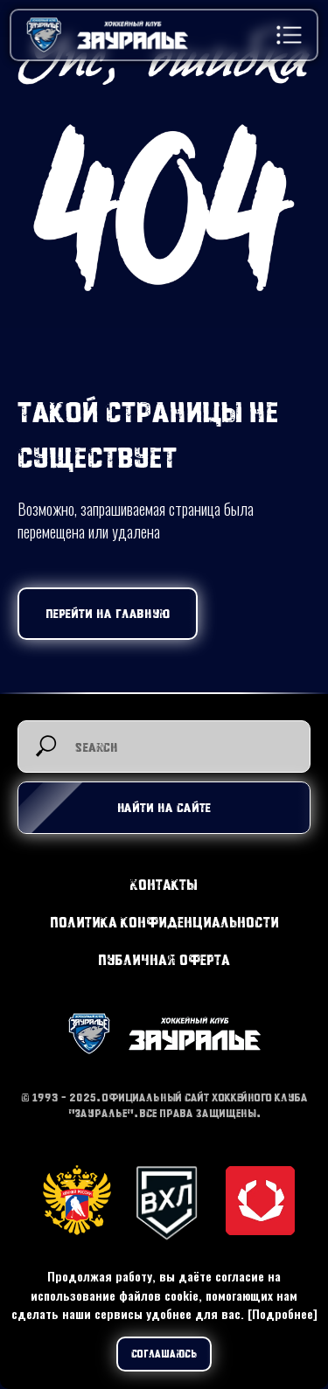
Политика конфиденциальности (164, 922)
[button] (289, 35)
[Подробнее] (283, 1313)
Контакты (164, 884)
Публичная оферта (164, 959)
